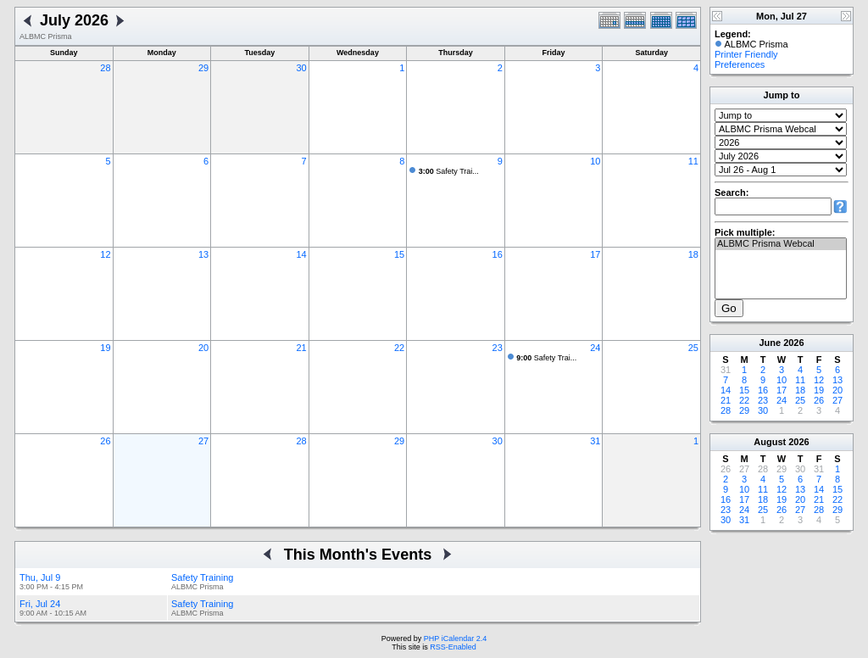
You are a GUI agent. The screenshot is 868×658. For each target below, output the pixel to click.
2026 (793, 342)
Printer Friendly (746, 54)
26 (105, 441)
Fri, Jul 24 (39, 604)
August (770, 442)
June (770, 342)
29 (203, 68)
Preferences (740, 64)
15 (399, 254)
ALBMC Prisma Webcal (780, 244)
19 (105, 348)
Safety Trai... (449, 171)
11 (693, 161)
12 (105, 254)
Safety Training (202, 577)
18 (693, 254)
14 (301, 254)
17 (595, 254)
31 (595, 441)
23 (497, 348)
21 (301, 348)
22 (399, 348)
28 (105, 68)
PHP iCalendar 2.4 (455, 638)
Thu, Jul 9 (39, 577)
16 (497, 254)
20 (203, 348)
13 (203, 254)
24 (595, 348)
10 (595, 161)
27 (203, 441)
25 (693, 348)
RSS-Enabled (453, 647)
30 (301, 68)
